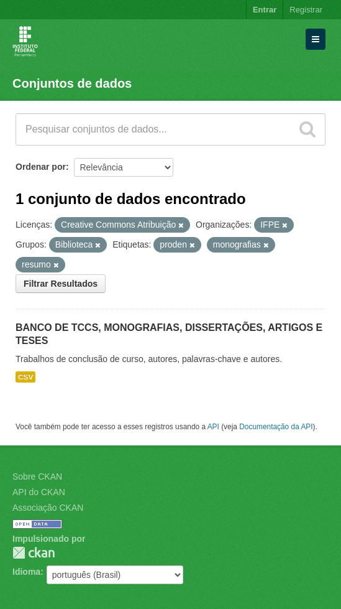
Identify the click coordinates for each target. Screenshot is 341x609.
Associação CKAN (47, 508)
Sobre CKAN (37, 476)
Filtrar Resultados (61, 284)
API (213, 426)
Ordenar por (41, 167)
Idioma (26, 572)
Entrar (264, 9)
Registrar (305, 9)
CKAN (33, 552)
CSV (25, 377)
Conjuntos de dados (72, 83)
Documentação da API (275, 426)
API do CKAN (38, 492)
